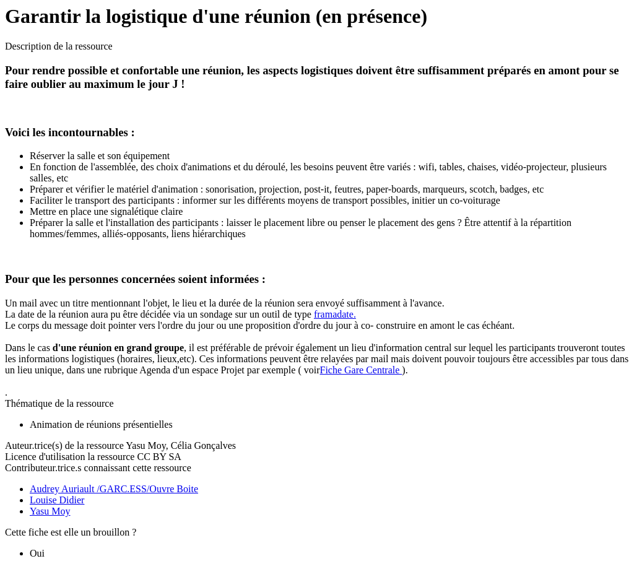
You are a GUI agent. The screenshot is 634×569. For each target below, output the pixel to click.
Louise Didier (57, 500)
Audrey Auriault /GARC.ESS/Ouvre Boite (114, 489)
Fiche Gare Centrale (361, 370)
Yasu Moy (50, 511)
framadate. (335, 314)
